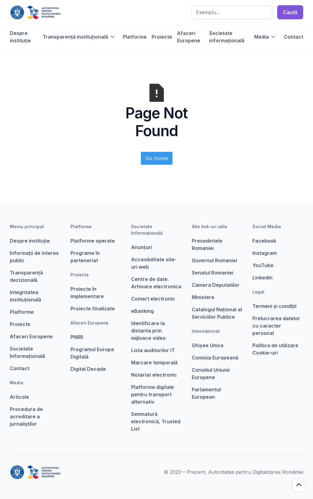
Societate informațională (226, 37)
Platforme (135, 37)
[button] (79, 36)
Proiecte (162, 37)
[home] (35, 12)
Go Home (156, 158)
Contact (293, 37)
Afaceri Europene (188, 37)
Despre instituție (20, 37)
